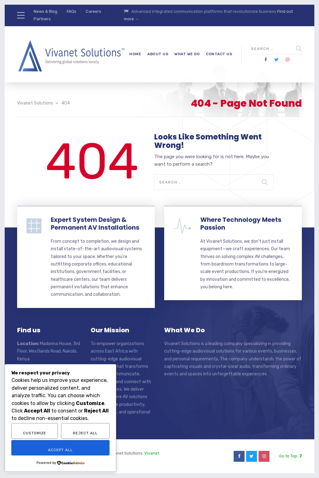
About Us (157, 54)
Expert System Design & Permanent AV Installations (95, 223)
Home (135, 54)
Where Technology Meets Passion (240, 223)
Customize (34, 433)
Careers (93, 11)
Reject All (85, 433)
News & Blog (45, 11)
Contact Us (219, 54)
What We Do (187, 54)
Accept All (60, 450)
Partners (42, 19)
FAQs (71, 11)
